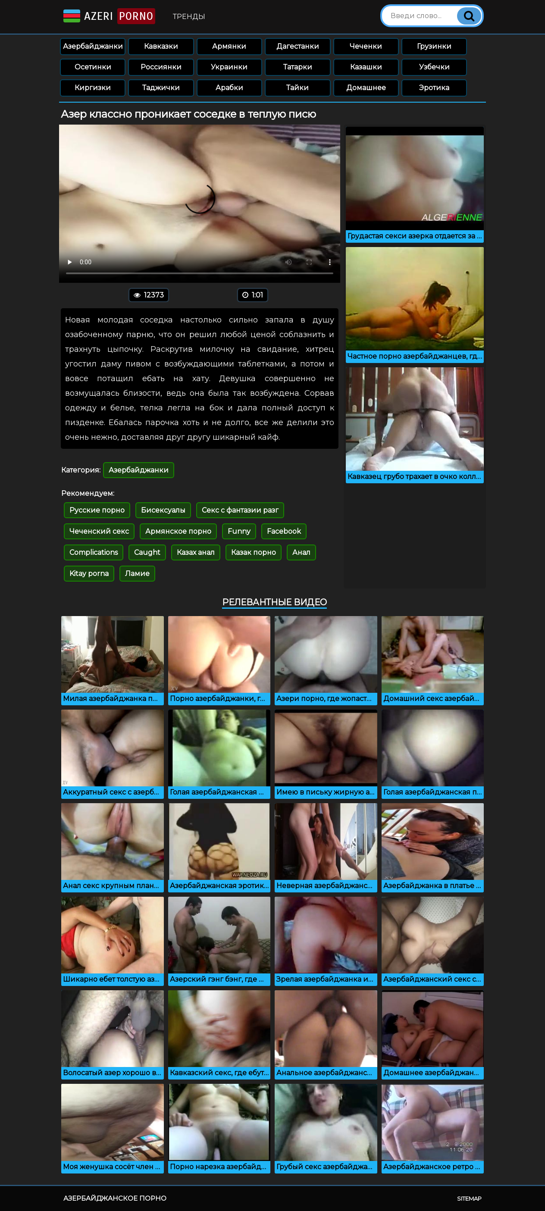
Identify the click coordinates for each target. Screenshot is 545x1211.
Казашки (366, 67)
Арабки (229, 88)
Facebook (284, 531)
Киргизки (93, 88)
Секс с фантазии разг (240, 510)
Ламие (137, 574)
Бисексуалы (163, 510)
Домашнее (366, 88)
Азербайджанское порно (114, 1198)
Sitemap (469, 1198)
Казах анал (196, 552)
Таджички (161, 88)
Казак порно (253, 552)
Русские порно (97, 510)
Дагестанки (297, 46)
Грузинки (434, 46)
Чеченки (366, 46)
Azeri (108, 16)
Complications (93, 552)
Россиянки (161, 67)
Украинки (229, 67)
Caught (147, 552)
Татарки (297, 67)
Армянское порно (178, 531)
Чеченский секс (99, 531)
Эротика (434, 88)
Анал (301, 552)
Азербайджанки (93, 46)
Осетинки (93, 67)
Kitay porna (89, 574)
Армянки (229, 46)
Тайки (297, 88)
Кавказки (161, 46)
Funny (239, 531)
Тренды (189, 17)
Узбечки (434, 67)
